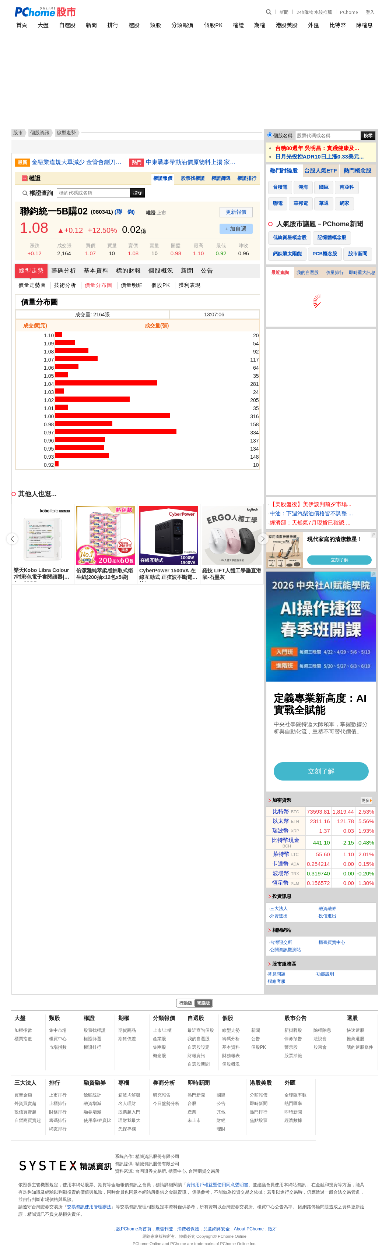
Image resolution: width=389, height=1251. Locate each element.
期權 (259, 25)
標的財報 (128, 270)
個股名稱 (282, 135)
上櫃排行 (58, 1103)
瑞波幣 (280, 830)
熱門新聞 (196, 1095)
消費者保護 (188, 1229)
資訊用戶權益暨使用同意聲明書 (217, 1184)
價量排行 (335, 272)
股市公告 (295, 1018)
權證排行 (246, 178)
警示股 (291, 1047)
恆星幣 (280, 882)
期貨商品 (127, 1030)
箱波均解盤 (129, 1095)
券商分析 (164, 1083)
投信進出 (327, 915)
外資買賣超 (25, 1103)
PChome (349, 12)
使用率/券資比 (97, 1120)
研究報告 (162, 1095)
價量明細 (132, 285)
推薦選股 (355, 1038)
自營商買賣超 (27, 1120)
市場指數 (58, 1047)
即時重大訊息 (362, 272)
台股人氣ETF (320, 170)
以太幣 (281, 821)
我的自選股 (308, 272)
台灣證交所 (281, 942)
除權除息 (322, 1030)
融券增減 (92, 1112)
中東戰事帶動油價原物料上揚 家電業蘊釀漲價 (192, 162)
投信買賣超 (25, 1112)
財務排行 (58, 1112)
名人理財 (127, 1103)
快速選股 (355, 1030)
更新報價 (236, 212)
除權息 (364, 25)
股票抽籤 (293, 1055)
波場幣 (281, 873)
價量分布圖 (98, 285)
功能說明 (325, 974)
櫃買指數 (23, 1038)
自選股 (67, 25)
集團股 (159, 1047)
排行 (112, 25)
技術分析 (65, 285)
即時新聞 (199, 1083)
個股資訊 (39, 132)
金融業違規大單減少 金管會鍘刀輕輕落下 (78, 162)
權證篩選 (221, 178)
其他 (221, 1112)
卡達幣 (280, 863)
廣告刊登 (164, 1229)
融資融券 (327, 908)
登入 (370, 12)
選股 (134, 25)
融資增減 (92, 1103)
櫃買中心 (58, 1038)
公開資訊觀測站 (285, 949)
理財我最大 (129, 1120)
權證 (238, 25)
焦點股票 (258, 1120)
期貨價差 (127, 1038)
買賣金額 (23, 1095)
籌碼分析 (63, 270)
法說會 (320, 1038)
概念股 (159, 1055)
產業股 (159, 1038)
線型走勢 (31, 270)
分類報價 (182, 25)
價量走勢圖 (32, 285)
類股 (155, 25)
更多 (365, 800)
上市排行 (58, 1095)
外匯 (313, 25)
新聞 (284, 12)
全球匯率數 (295, 1095)
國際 (221, 1095)
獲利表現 (190, 285)
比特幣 (337, 25)
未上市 (194, 1120)
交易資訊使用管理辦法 (89, 1206)
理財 (221, 1128)
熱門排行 (258, 1112)
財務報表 (231, 1055)
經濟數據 (293, 1120)
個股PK (213, 25)
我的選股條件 (360, 1047)
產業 (192, 1112)
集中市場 (58, 1030)
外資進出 (279, 915)
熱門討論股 (284, 170)
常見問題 (276, 974)
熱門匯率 (293, 1103)
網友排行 (58, 1128)
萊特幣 (281, 854)
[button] (263, 538)
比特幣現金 (285, 840)
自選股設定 (199, 1047)
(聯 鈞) (125, 212)
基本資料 (96, 270)
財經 (221, 1120)
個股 (227, 1018)
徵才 (272, 1229)
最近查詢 (280, 272)
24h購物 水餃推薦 (314, 12)
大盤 (43, 25)
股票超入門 (129, 1112)
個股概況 (161, 270)
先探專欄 (127, 1128)
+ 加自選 (236, 228)
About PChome (249, 1229)
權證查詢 (37, 193)
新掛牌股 (293, 1030)
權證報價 (162, 178)
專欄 (123, 1083)
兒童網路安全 (216, 1229)
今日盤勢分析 (166, 1103)
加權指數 (23, 1030)
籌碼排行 (58, 1120)
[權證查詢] (93, 193)
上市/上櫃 (162, 1030)
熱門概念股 (357, 170)
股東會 (320, 1047)
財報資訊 (196, 1055)
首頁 (21, 25)
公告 (207, 270)
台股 (192, 1103)
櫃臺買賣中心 (332, 942)
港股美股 (287, 25)
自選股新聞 (199, 1064)
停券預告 (293, 1038)
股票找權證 (193, 178)
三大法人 (279, 908)
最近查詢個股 (201, 1030)
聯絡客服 (276, 981)
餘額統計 (92, 1095)
